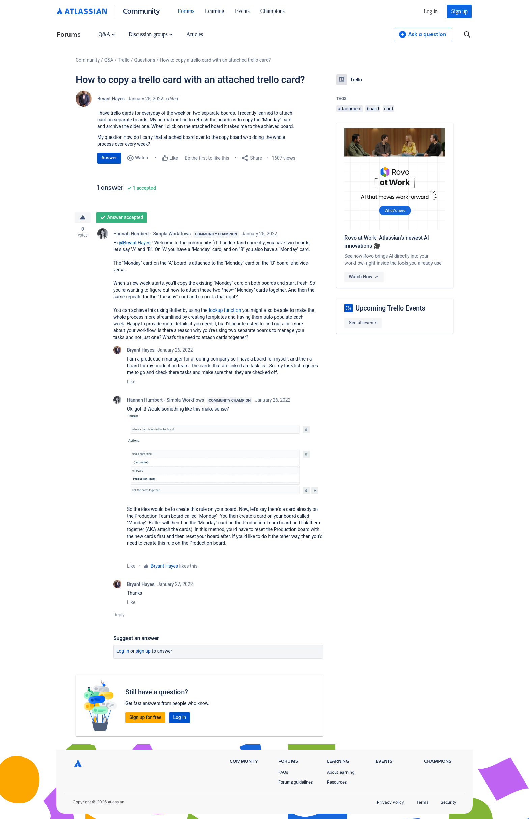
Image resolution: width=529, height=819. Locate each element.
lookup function (225, 310)
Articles (194, 34)
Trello (124, 60)
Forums (186, 11)
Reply (119, 614)
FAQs (283, 772)
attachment (350, 108)
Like (131, 381)
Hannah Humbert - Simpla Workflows (152, 234)
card (388, 108)
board (373, 108)
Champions (272, 11)
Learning (214, 11)
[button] (225, 454)
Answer (109, 157)
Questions (144, 60)
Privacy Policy (390, 802)
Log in (431, 11)
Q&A (106, 34)
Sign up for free (145, 717)
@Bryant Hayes (135, 242)
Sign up (459, 11)
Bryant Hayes (111, 98)
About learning (340, 772)
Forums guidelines (295, 782)
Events (242, 11)
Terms (422, 802)
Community (141, 11)
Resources (337, 782)
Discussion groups (150, 34)
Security (448, 802)
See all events (363, 322)
